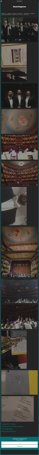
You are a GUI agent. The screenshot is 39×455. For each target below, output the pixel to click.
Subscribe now (19, 446)
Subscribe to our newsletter (19, 438)
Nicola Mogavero (19, 7)
